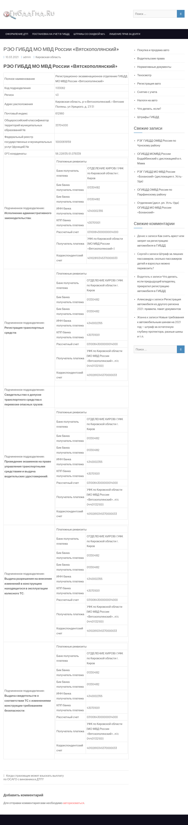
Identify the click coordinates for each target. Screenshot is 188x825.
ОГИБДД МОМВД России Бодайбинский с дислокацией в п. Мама (159, 158)
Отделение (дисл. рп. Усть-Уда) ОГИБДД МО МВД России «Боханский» (158, 207)
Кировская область (48, 57)
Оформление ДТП (16, 33)
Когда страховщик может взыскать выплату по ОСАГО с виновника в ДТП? (33, 777)
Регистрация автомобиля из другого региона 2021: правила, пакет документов (159, 303)
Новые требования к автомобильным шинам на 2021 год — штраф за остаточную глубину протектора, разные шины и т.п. (160, 326)
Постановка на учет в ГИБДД (50, 33)
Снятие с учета (147, 91)
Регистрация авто (149, 83)
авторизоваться (73, 802)
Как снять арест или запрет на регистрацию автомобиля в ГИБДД (160, 240)
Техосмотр (144, 75)
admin (27, 57)
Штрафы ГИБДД (148, 117)
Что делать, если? (149, 108)
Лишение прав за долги (124, 33)
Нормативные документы (154, 66)
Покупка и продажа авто (153, 50)
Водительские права (151, 58)
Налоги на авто (147, 100)
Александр (144, 299)
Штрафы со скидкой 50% (89, 33)
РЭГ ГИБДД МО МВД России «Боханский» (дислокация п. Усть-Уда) (159, 176)
